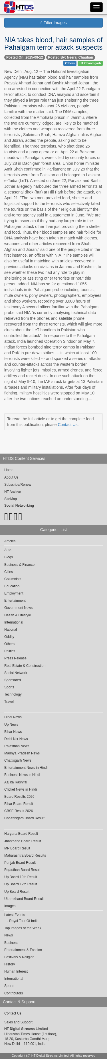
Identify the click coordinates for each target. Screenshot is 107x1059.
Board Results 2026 (19, 797)
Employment (13, 593)
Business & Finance (19, 565)
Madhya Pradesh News (22, 753)
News (8, 935)
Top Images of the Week (22, 928)
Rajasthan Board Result (22, 870)
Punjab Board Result (20, 863)
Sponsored (12, 680)
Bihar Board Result (18, 804)
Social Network (15, 673)
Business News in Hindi (22, 775)
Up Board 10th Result (20, 877)
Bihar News (13, 732)
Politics (9, 651)
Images (9, 906)
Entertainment (15, 601)
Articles (9, 541)
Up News (11, 725)
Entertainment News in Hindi (25, 768)
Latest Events (14, 915)
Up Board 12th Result (20, 884)
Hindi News (13, 717)
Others (70, 63)
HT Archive (12, 492)
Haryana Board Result (21, 834)
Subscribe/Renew (17, 485)
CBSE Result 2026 (18, 811)
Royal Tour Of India (24, 921)
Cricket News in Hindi (20, 789)
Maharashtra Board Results (25, 855)
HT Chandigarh (90, 63)
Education (11, 586)
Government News (18, 608)
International (13, 622)
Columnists (12, 579)
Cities (8, 572)
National (10, 630)
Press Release (15, 658)
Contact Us (67, 424)
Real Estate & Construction (24, 666)
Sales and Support (18, 1022)
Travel (9, 702)
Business (11, 943)
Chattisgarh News (17, 760)
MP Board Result (17, 848)
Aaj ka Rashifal (15, 782)
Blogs (8, 557)
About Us (11, 477)
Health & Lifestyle (17, 615)
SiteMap (10, 499)
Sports (9, 687)
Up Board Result (16, 892)
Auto (7, 550)
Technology (13, 694)
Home (8, 470)
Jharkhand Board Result (22, 841)
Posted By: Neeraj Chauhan (70, 57)
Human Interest (16, 971)
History (9, 964)
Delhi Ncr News (16, 739)
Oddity (9, 637)
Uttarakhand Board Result (24, 899)
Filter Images (53, 22)
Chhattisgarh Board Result (24, 818)
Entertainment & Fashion (23, 950)
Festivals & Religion (19, 957)
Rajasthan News (16, 746)
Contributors (13, 993)
